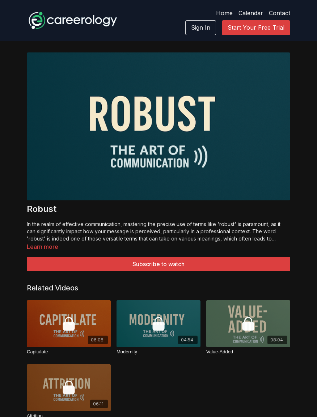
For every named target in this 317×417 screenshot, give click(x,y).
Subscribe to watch (158, 264)
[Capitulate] (69, 352)
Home (224, 13)
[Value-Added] (248, 352)
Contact (279, 13)
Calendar (250, 13)
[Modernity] (158, 352)
